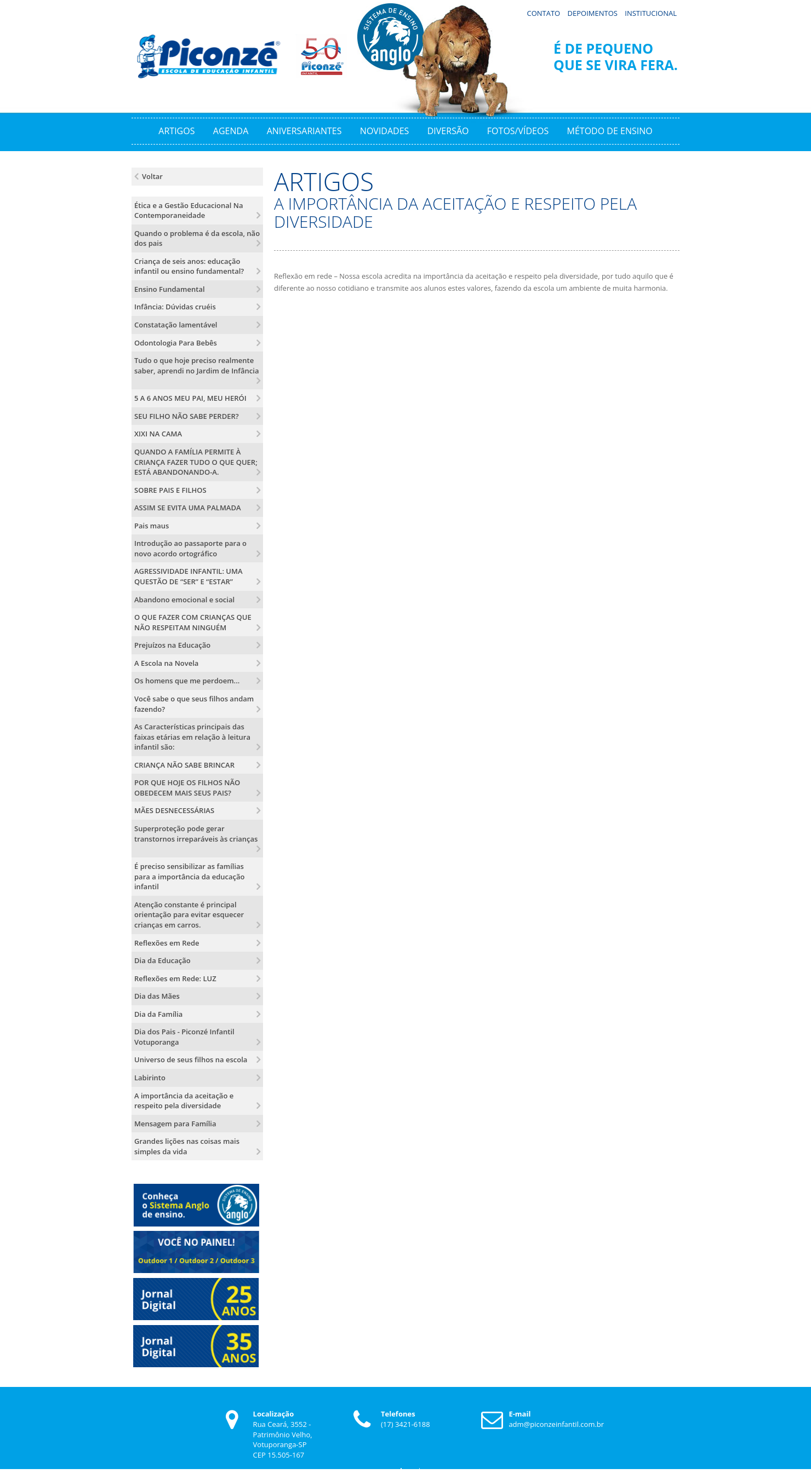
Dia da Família (158, 1012)
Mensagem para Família (175, 1122)
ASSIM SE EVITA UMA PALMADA (187, 506)
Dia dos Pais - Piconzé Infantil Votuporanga (184, 1035)
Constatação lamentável (176, 323)
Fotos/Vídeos (518, 129)
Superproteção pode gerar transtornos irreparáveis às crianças (196, 832)
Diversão (448, 129)
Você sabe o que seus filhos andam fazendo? (194, 702)
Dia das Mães (157, 994)
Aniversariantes (304, 129)
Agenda (230, 129)
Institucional (651, 11)
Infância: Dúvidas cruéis (175, 305)
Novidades (384, 129)
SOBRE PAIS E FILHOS (170, 488)
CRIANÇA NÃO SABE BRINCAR (184, 763)
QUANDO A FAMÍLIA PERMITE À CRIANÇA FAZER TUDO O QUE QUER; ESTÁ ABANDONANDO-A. (196, 460)
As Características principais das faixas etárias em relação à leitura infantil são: (192, 735)
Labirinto (149, 1076)
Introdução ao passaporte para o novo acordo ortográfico (190, 547)
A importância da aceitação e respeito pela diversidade (183, 1099)
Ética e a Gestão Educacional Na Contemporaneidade (188, 209)
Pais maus (151, 524)
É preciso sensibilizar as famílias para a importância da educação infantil (189, 875)
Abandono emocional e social (184, 598)
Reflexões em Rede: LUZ (175, 977)
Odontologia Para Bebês (175, 341)
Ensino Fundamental (169, 287)
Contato (543, 11)
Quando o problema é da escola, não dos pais (197, 237)
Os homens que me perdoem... (186, 679)
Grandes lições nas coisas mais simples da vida (186, 1145)
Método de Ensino (610, 129)
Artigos (176, 129)
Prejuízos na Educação (172, 643)
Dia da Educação (162, 959)
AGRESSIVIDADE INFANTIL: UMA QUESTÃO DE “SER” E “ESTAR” (188, 575)
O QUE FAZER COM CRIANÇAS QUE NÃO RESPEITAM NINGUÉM (193, 621)
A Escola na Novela (166, 661)
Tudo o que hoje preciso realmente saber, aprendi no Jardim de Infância (196, 364)
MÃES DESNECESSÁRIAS (174, 809)
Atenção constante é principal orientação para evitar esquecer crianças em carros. (189, 913)
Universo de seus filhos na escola (190, 1058)
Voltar (152, 175)
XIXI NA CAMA (158, 432)
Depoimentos (593, 11)
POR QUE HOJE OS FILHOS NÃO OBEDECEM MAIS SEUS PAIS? (187, 786)
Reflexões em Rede (166, 941)
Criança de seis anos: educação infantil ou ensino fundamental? (189, 265)
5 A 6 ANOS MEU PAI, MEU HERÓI (190, 396)
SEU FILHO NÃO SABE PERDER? (186, 414)
